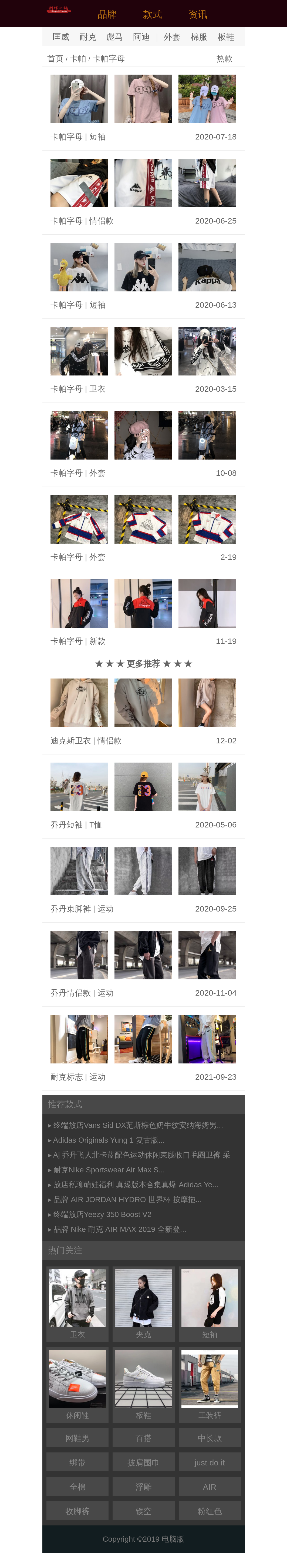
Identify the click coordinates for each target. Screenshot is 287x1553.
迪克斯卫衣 (70, 740)
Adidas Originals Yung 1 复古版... (109, 1140)
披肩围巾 (143, 1462)
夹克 (143, 1304)
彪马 (114, 37)
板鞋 (226, 37)
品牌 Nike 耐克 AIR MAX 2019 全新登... (119, 1229)
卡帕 (78, 58)
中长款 (210, 1438)
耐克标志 (66, 1076)
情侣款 (101, 220)
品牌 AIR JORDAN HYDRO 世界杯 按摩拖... (127, 1199)
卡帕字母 (109, 58)
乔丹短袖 (66, 824)
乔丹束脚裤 (70, 908)
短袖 (97, 136)
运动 (105, 908)
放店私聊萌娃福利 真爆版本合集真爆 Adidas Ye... (135, 1184)
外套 (172, 37)
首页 (55, 58)
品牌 (107, 14)
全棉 (77, 1486)
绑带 (77, 1462)
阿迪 (141, 37)
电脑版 (173, 1539)
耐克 (88, 37)
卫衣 (97, 388)
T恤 (95, 824)
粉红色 (210, 1511)
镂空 (144, 1511)
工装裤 (209, 1384)
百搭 (144, 1438)
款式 (152, 14)
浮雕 (144, 1486)
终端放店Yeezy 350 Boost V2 (102, 1214)
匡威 (61, 37)
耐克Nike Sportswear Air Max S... (109, 1170)
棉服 (199, 37)
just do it (210, 1462)
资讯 (197, 14)
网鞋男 (77, 1438)
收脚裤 (77, 1511)
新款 (97, 641)
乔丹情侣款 (70, 992)
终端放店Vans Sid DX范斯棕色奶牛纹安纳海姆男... (138, 1125)
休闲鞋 (77, 1384)
